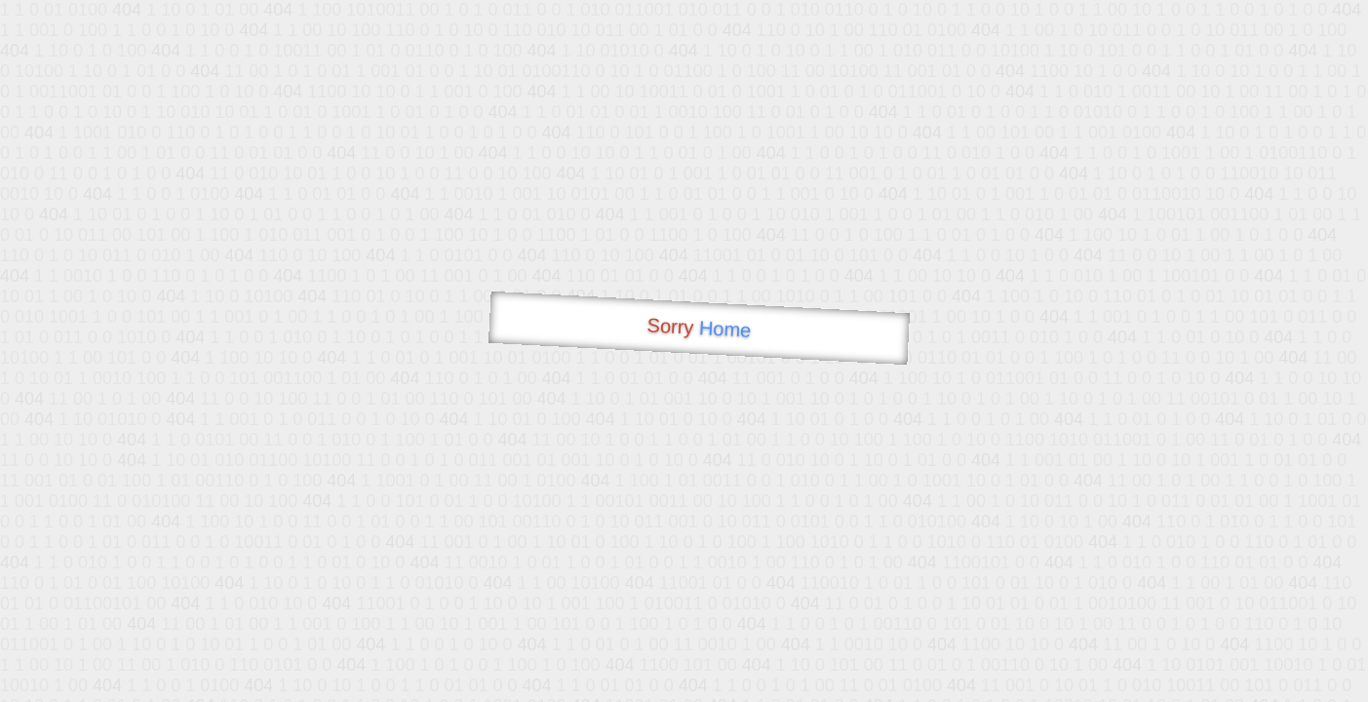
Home (724, 329)
